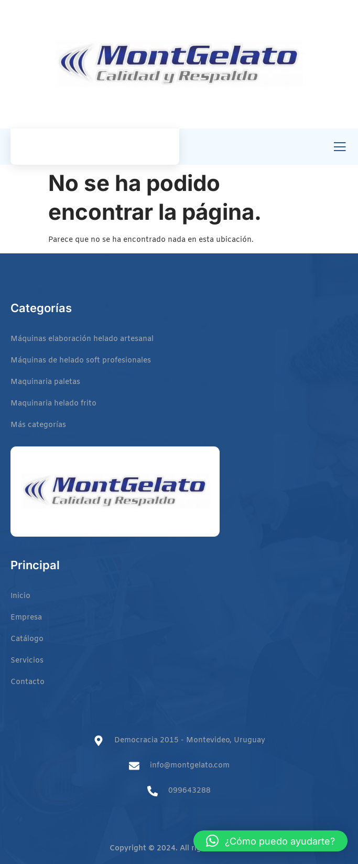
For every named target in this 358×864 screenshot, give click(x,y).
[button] (270, 840)
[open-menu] (340, 147)
